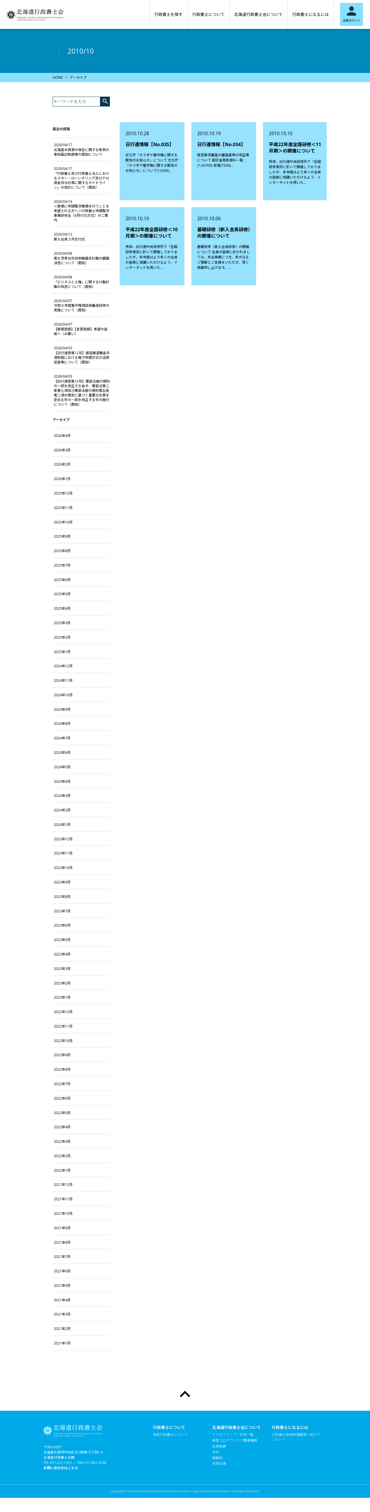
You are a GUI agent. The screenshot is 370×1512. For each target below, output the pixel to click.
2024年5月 (62, 767)
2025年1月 (62, 651)
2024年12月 (63, 666)
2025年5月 (62, 593)
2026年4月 (62, 435)
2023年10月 (63, 867)
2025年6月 (62, 579)
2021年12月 (63, 1184)
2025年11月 (63, 507)
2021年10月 (63, 1213)
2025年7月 (62, 565)
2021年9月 (62, 1228)
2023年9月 (62, 882)
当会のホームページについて (234, 1481)
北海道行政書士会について (258, 14)
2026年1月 (62, 478)
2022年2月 (62, 1155)
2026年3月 (62, 450)
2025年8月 (62, 550)
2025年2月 (62, 637)
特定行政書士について (170, 1434)
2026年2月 (62, 464)
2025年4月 (62, 608)
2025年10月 (63, 522)
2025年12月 (63, 493)
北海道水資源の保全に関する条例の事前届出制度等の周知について (81, 149)
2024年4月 (62, 781)
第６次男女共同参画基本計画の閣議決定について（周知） (81, 258)
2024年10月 (63, 694)
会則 (215, 1452)
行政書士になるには (310, 14)
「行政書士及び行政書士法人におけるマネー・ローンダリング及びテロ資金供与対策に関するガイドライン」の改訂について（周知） (81, 178)
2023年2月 (62, 983)
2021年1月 (62, 1343)
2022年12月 (63, 1011)
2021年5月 (62, 1285)
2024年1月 (62, 824)
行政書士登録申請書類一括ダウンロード (296, 1437)
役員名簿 (219, 1463)
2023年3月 (62, 968)
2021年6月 (62, 1271)
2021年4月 (62, 1300)
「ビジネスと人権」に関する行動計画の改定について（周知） (81, 282)
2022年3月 (62, 1141)
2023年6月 (62, 925)
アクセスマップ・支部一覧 (233, 1434)
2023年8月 (62, 896)
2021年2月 (62, 1328)
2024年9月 (62, 709)
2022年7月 (62, 1083)
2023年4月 (62, 954)
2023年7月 (62, 911)
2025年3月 (62, 622)
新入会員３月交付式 (69, 237)
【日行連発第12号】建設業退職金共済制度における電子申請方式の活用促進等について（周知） (82, 355)
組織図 (217, 1458)
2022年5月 (62, 1112)
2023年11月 (63, 853)
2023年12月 (63, 839)
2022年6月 (62, 1098)
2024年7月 (62, 738)
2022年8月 (62, 1069)
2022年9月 (62, 1054)
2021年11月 (63, 1199)
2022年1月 (62, 1170)
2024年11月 (63, 680)
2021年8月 (62, 1242)
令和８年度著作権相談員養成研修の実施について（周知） (81, 305)
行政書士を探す (168, 14)
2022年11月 (63, 1026)
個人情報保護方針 (226, 1475)
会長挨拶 (219, 1446)
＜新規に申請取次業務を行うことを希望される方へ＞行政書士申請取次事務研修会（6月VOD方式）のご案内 (81, 211)
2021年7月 (62, 1256)
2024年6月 (62, 752)
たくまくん (221, 1469)
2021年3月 (62, 1314)
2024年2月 (62, 810)
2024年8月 (62, 723)
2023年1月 (62, 997)
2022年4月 (62, 1127)
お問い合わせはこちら (60, 1467)
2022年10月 (63, 1040)
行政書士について (208, 14)
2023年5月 (62, 939)
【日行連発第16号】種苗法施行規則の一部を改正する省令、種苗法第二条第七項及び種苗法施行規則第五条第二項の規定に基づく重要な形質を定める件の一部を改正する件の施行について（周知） (82, 390)
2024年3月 (62, 795)
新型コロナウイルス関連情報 (234, 1440)
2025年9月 (62, 536)
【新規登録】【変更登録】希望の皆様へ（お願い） (81, 329)
